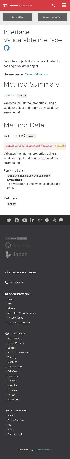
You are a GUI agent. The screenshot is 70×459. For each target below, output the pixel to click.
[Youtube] (25, 220)
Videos (10, 308)
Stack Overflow (15, 420)
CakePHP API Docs (43, 449)
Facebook (11, 390)
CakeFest (11, 371)
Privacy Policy (14, 317)
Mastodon (12, 399)
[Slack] (47, 220)
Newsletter (12, 376)
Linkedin (11, 380)
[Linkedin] (32, 220)
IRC (8, 424)
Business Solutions (20, 272)
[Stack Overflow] (54, 220)
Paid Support (13, 434)
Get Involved (13, 338)
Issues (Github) (14, 343)
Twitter (10, 394)
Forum (10, 415)
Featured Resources (17, 352)
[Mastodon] (61, 220)
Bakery (10, 348)
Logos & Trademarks (17, 322)
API (8, 303)
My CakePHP (13, 366)
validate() (10, 95)
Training (10, 357)
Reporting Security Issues (20, 313)
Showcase (14, 282)
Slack (9, 429)
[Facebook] (17, 220)
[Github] (39, 220)
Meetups (11, 362)
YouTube (11, 385)
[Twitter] (9, 220)
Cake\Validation (36, 74)
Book (9, 299)
